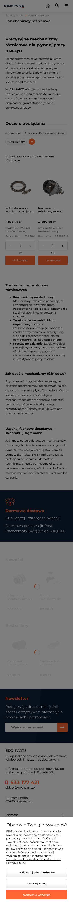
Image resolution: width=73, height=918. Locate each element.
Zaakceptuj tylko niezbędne (37, 872)
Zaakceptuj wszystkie (36, 894)
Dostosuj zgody (36, 883)
